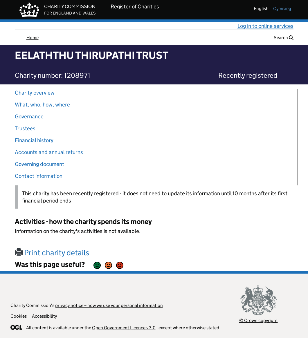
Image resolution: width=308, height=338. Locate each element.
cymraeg (282, 8)
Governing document (39, 164)
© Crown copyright (258, 320)
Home (32, 37)
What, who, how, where (42, 104)
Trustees (25, 128)
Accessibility (44, 316)
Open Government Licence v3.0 (124, 327)
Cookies (18, 316)
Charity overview (35, 92)
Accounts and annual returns (49, 152)
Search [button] (283, 37)
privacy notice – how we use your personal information (109, 305)
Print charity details (52, 252)
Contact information (38, 176)
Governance (29, 116)
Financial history (34, 140)
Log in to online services (265, 26)
